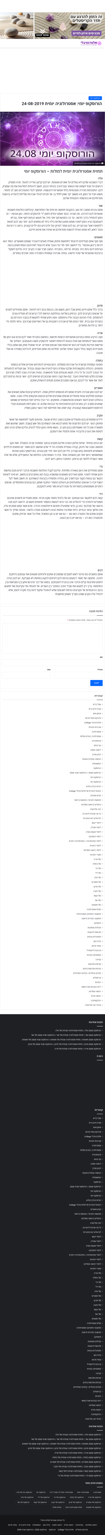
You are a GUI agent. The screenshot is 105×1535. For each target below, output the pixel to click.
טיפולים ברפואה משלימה (91, 804)
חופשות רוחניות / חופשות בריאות (87, 800)
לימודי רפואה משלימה (92, 850)
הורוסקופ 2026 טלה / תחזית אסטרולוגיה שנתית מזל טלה (78, 1030)
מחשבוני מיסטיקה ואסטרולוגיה (88, 914)
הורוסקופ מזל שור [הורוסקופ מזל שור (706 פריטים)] (23, 1502)
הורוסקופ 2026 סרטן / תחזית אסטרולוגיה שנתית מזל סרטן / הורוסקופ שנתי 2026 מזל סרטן (64, 1044)
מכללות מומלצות (94, 927)
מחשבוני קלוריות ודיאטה (91, 918)
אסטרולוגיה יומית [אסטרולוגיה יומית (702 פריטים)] (83, 1492)
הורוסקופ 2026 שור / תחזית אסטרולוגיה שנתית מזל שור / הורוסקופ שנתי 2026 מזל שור (66, 1035)
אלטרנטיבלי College (92, 722)
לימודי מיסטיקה (95, 836)
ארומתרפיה (96, 741)
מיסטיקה (97, 923)
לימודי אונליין (96, 827)
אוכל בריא (97, 704)
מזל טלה (97, 877)
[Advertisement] (52, 1083)
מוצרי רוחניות (95, 855)
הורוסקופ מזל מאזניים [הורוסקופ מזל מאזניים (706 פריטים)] (93, 1502)
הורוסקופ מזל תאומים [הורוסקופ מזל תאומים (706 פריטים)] (93, 1507)
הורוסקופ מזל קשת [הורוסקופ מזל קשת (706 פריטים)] (40, 1502)
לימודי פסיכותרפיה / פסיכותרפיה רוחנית (85, 841)
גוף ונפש (97, 745)
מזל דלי (98, 873)
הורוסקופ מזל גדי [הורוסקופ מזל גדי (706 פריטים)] (59, 1497)
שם (101, 657)
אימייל (100, 670)
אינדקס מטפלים (82, 1530)
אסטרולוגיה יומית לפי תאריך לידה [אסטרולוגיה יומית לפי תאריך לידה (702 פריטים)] (61, 1492)
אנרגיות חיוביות (95, 727)
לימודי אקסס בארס (93, 832)
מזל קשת (97, 896)
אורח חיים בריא (95, 709)
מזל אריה (97, 859)
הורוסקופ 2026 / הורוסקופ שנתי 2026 (85, 773)
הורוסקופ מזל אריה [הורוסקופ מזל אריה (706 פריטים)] (94, 1497)
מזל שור (98, 900)
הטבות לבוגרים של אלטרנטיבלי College (85, 791)
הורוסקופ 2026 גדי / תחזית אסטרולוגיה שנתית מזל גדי (79, 1475)
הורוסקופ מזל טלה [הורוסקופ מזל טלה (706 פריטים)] (27, 1497)
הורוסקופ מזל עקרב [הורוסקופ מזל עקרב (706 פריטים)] (58, 1502)
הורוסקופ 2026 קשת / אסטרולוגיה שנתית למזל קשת (80, 1471)
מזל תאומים (96, 905)
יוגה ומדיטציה (95, 809)
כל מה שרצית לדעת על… (91, 814)
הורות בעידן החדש (93, 786)
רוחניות (98, 982)
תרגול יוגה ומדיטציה (93, 1005)
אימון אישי (97, 713)
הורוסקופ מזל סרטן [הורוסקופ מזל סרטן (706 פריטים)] (75, 1502)
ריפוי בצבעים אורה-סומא (91, 987)
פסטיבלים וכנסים (94, 937)
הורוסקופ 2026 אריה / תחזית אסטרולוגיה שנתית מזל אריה (77, 1049)
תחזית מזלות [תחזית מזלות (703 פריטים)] (57, 1507)
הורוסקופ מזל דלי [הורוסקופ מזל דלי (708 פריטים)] (44, 1497)
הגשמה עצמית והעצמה (91, 759)
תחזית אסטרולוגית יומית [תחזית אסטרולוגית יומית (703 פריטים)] (73, 1507)
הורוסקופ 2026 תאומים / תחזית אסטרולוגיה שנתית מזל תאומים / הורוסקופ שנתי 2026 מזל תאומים (61, 1039)
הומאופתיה (96, 763)
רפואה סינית (96, 996)
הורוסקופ (97, 768)
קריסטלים (97, 978)
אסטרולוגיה (96, 732)
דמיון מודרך (96, 754)
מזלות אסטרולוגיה (94, 909)
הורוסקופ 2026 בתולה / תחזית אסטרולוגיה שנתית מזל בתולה (76, 1457)
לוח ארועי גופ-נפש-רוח (92, 818)
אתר (48, 670)
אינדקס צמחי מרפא (93, 718)
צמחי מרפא (96, 946)
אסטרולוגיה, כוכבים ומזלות (90, 736)
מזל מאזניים (96, 882)
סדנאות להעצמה (94, 932)
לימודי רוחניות (95, 845)
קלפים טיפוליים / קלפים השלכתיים (87, 973)
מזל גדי (98, 868)
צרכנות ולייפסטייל (94, 950)
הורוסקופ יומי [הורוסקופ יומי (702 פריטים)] (41, 1492)
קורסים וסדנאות (94, 964)
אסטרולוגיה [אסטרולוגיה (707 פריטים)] (97, 1492)
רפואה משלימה (95, 991)
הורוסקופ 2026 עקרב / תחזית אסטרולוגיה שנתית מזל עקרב (77, 1466)
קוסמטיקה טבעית (94, 955)
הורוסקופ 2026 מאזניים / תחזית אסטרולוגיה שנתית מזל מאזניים (75, 1462)
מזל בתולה (97, 864)
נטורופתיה (79, 1525)
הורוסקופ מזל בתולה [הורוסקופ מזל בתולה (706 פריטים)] (77, 1497)
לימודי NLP (96, 823)
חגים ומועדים (95, 795)
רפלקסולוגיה (96, 1000)
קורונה (98, 959)
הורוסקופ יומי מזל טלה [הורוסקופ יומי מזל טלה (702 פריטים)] (24, 1492)
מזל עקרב (97, 891)
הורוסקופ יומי (95, 98)
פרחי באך (97, 941)
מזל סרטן (97, 886)
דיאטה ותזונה (95, 750)
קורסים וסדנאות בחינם (92, 968)
